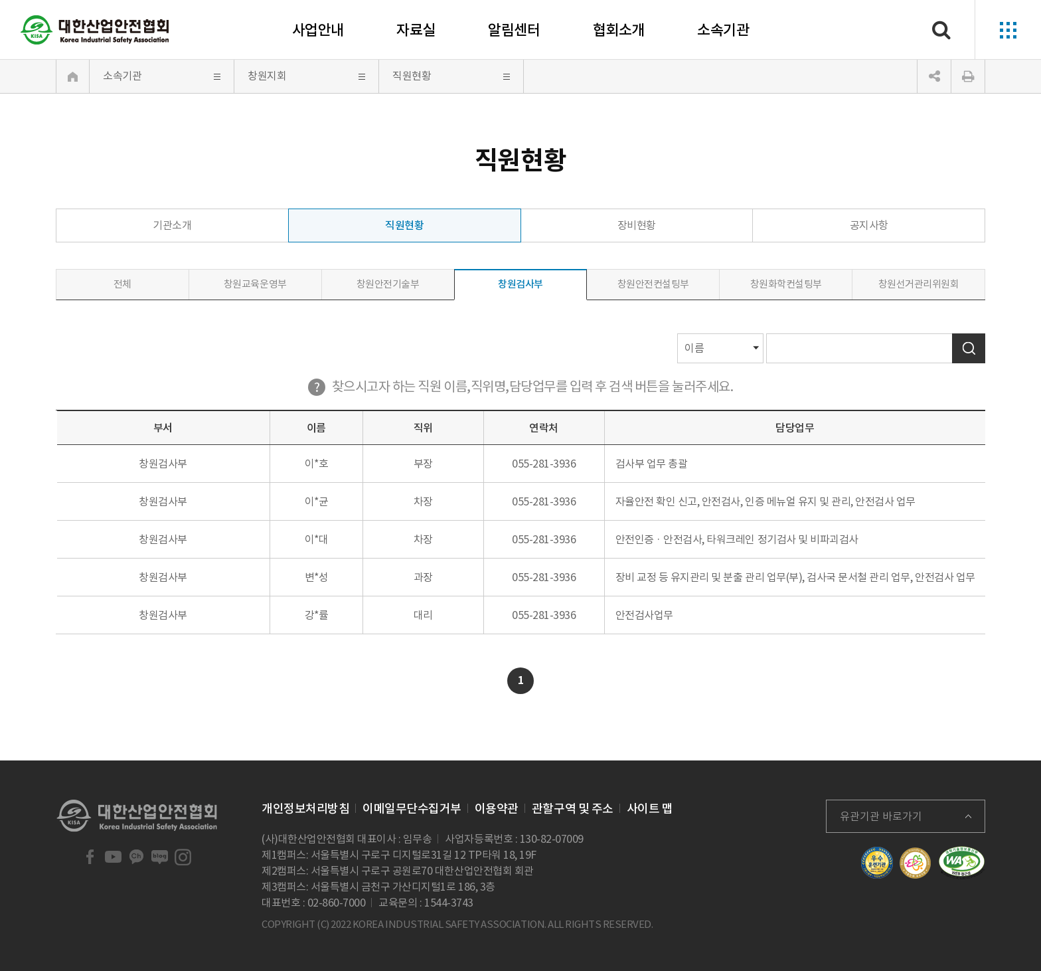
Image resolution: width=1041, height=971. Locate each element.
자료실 (416, 30)
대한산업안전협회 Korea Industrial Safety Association (95, 30)
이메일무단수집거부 (411, 808)
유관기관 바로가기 (881, 816)
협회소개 (619, 30)
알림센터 (514, 30)
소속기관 (723, 30)
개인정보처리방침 (305, 808)
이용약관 (497, 808)
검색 (968, 348)
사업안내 (318, 30)
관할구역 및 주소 (572, 808)
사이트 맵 (650, 808)
